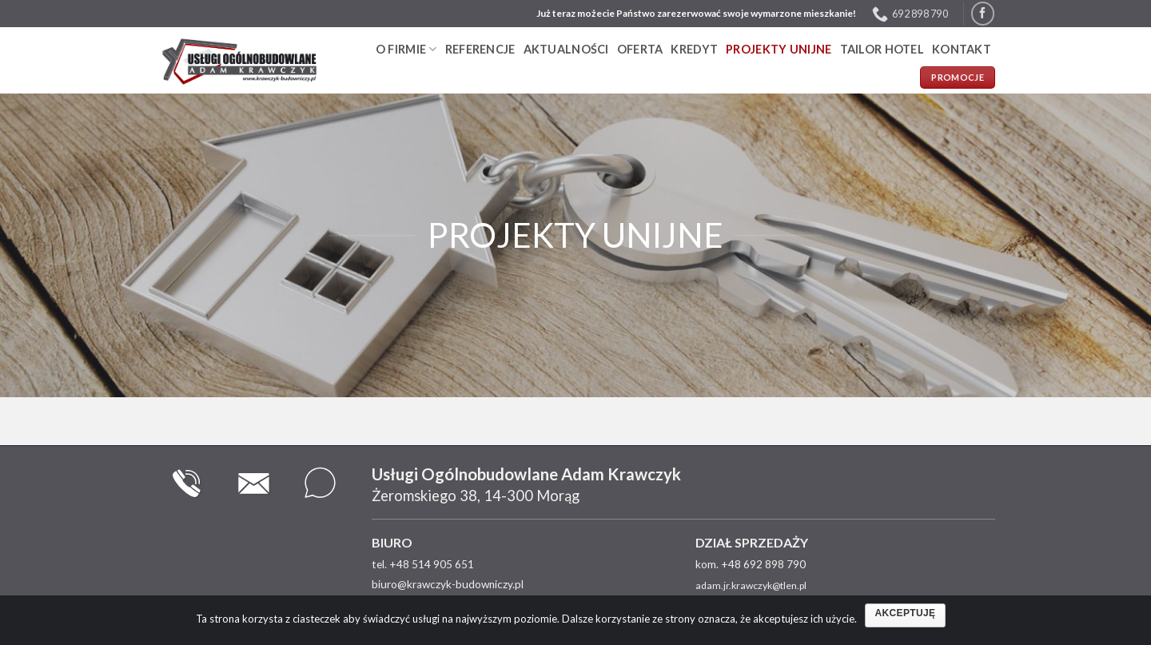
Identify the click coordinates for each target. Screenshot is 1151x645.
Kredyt (694, 49)
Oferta (640, 49)
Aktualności (566, 49)
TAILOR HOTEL (882, 49)
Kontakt (961, 49)
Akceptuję (905, 613)
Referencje (480, 49)
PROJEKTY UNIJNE (778, 49)
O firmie (406, 49)
